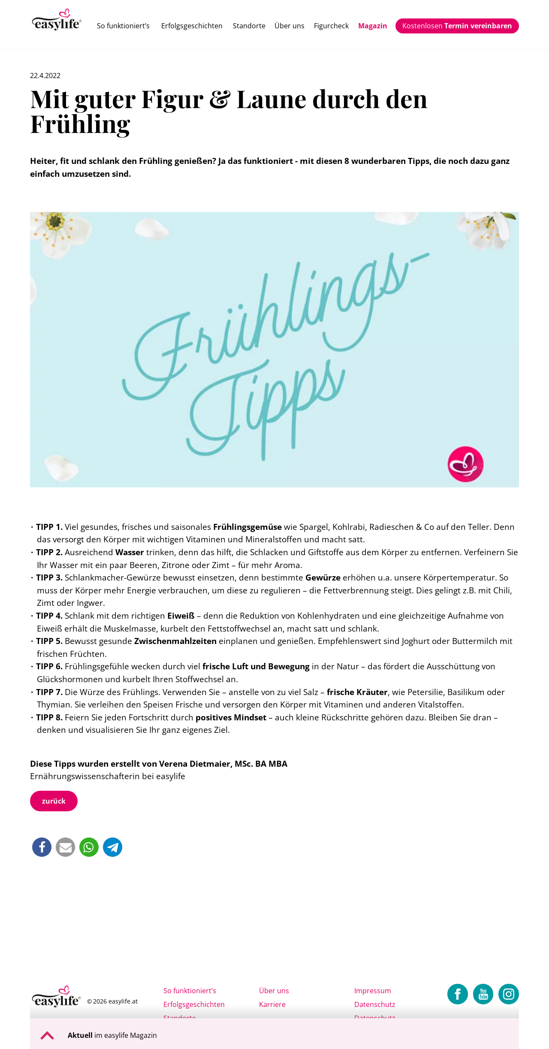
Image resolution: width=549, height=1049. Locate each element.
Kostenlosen (457, 25)
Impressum (372, 990)
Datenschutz (374, 1004)
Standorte (249, 25)
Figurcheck (331, 25)
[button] (41, 847)
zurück (54, 801)
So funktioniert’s (123, 25)
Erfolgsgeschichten (192, 25)
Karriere (272, 1004)
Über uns (289, 25)
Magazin (372, 25)
